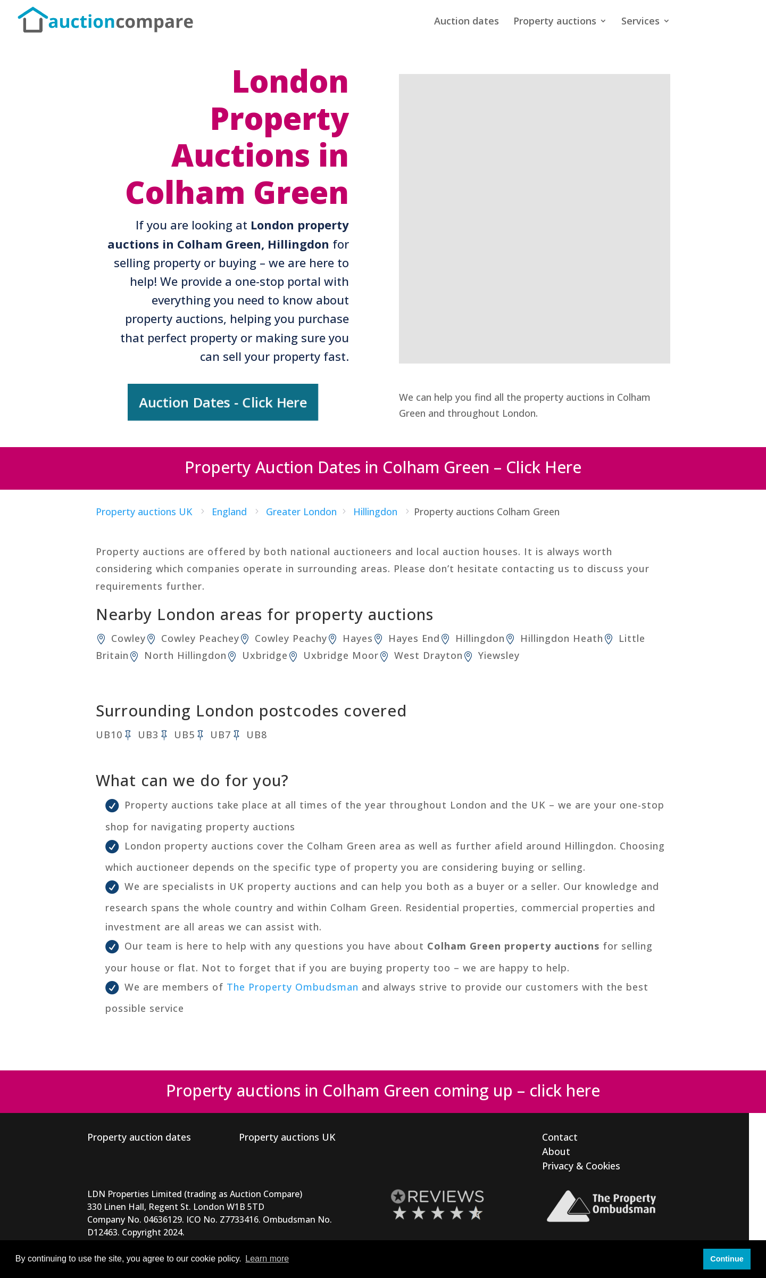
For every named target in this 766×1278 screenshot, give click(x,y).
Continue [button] (726, 1259)
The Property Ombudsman (293, 984)
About (556, 1149)
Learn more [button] (267, 1258)
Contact (560, 1134)
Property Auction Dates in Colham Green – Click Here (383, 465)
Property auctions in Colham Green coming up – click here (383, 1088)
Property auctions (554, 23)
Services (640, 23)
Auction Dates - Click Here (223, 400)
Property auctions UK (287, 1134)
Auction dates (466, 23)
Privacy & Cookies (581, 1163)
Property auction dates (139, 1134)
